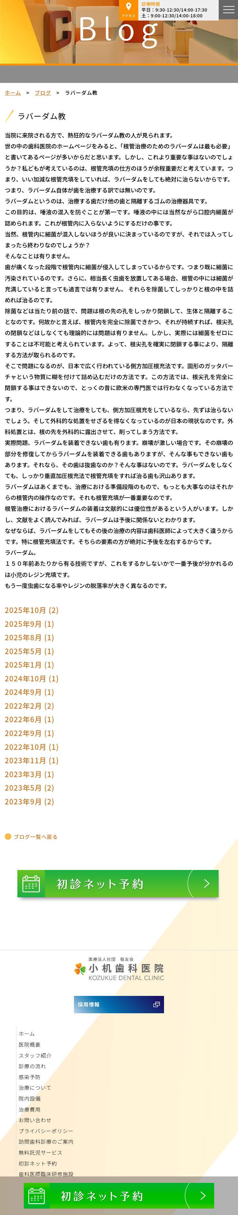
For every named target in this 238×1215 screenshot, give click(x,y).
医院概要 (30, 1044)
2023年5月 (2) (30, 787)
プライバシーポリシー (46, 1131)
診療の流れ (32, 1066)
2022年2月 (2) (30, 705)
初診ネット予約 (38, 1163)
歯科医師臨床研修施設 (46, 1174)
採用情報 (89, 1004)
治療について (35, 1087)
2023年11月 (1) (32, 760)
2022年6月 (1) (30, 719)
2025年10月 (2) (32, 610)
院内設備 (30, 1098)
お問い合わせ (35, 1120)
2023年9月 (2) (30, 801)
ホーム (13, 92)
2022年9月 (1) (30, 733)
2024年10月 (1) (32, 678)
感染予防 (30, 1077)
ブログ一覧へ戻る (36, 836)
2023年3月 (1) (30, 774)
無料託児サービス (41, 1152)
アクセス (129, 10)
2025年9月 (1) (30, 623)
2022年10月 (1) (32, 746)
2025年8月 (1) (30, 637)
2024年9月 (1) (30, 692)
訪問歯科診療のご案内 (46, 1141)
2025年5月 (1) (30, 651)
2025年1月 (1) (30, 664)
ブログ (43, 92)
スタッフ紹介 (35, 1055)
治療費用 (30, 1109)
